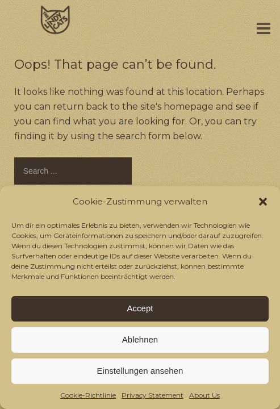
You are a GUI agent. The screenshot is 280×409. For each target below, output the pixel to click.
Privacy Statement (152, 395)
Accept (140, 308)
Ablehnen (140, 339)
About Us (204, 395)
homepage (189, 106)
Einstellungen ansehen (140, 370)
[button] (263, 201)
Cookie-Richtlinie (88, 395)
